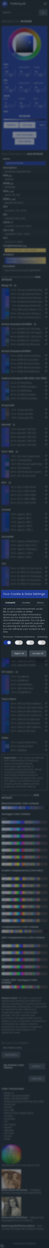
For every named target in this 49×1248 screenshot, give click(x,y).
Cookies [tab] (26, 602)
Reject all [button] (19, 653)
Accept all (38, 653)
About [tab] (40, 602)
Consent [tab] (10, 602)
